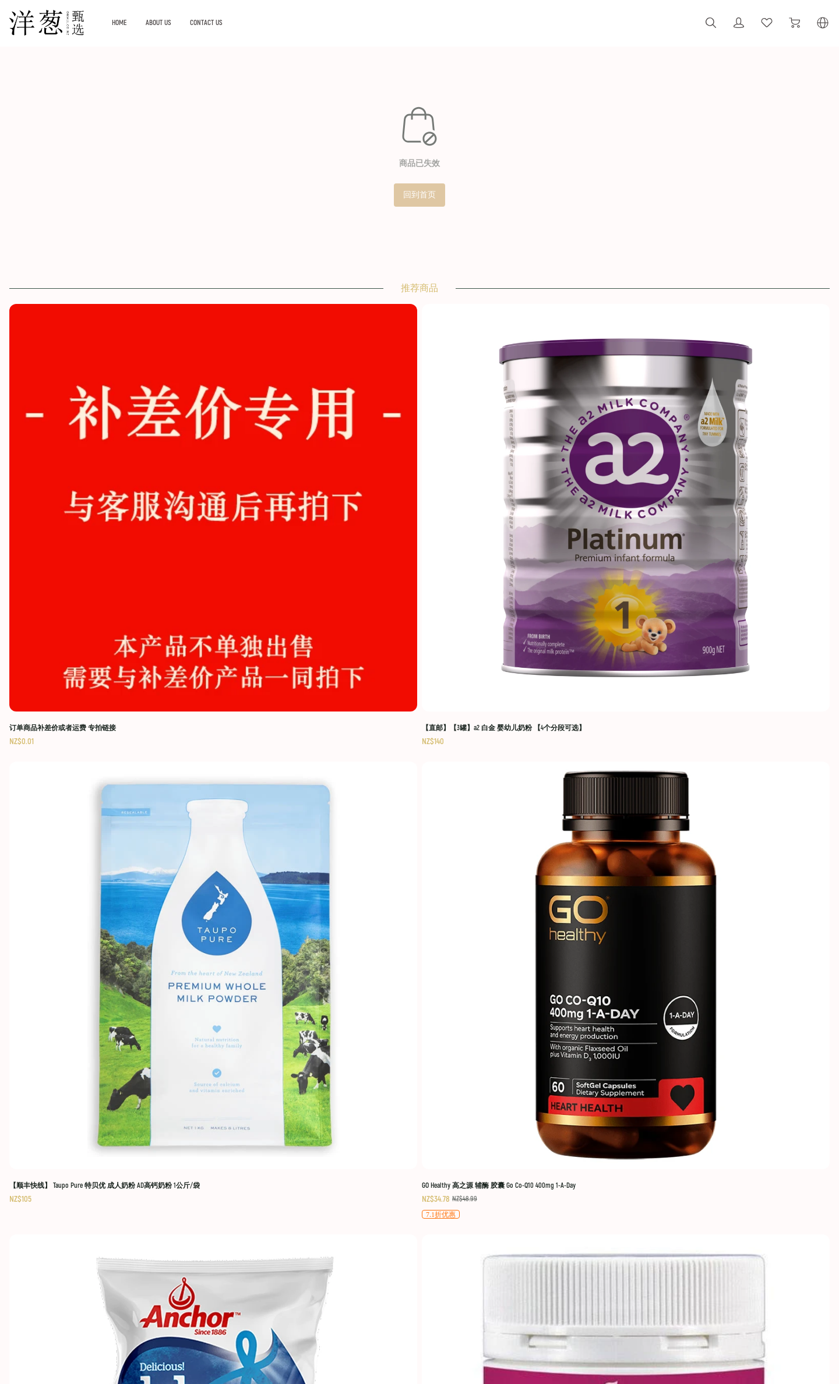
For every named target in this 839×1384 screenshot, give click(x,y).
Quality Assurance (365, 1268)
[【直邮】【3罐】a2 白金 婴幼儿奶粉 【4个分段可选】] (325, 467)
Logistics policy (361, 1235)
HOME (181, 22)
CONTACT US (276, 22)
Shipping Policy (708, 1235)
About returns (359, 1251)
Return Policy (704, 1251)
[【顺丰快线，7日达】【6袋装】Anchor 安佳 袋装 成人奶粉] (135, 739)
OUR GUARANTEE (366, 1217)
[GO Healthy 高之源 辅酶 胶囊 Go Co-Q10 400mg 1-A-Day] (704, 474)
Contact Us (700, 1300)
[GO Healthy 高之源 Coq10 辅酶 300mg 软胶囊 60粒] (704, 746)
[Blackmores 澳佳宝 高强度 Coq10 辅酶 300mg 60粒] (135, 1017)
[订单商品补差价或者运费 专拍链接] (135, 460)
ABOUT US (224, 22)
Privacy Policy (705, 1284)
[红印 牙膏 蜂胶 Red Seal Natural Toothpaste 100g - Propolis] (514, 1017)
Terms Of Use (706, 1217)
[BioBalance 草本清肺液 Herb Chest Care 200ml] (514, 740)
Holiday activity (215, 1235)
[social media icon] (51, 1250)
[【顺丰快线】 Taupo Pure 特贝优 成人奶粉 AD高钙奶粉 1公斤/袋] (514, 467)
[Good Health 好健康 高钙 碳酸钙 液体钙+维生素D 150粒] (325, 746)
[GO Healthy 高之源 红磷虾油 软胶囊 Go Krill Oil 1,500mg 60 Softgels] (325, 1017)
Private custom (215, 1251)
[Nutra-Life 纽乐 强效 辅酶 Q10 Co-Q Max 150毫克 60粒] (704, 1017)
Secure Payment (709, 1268)
